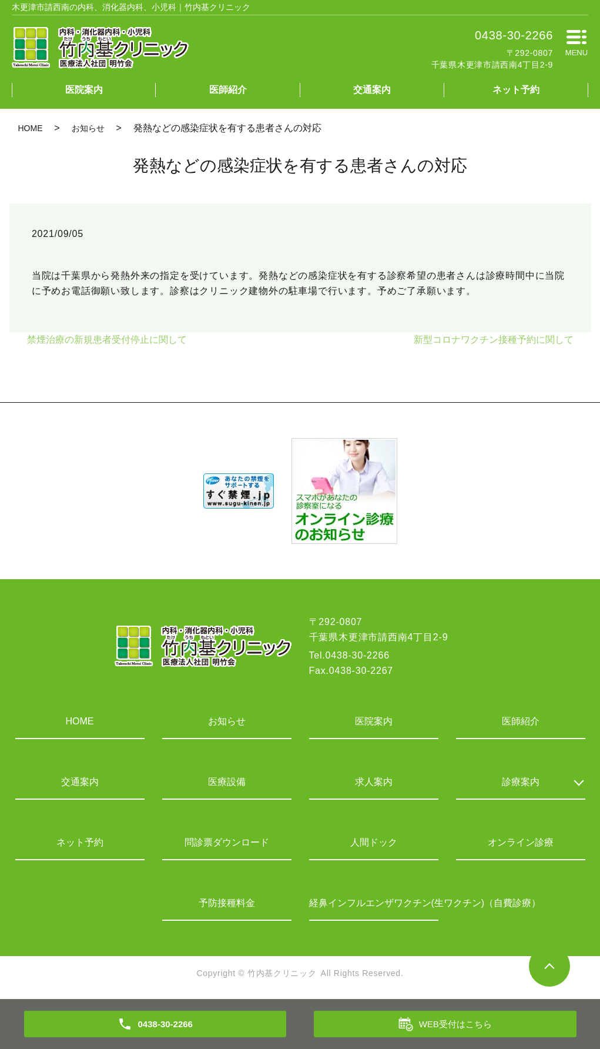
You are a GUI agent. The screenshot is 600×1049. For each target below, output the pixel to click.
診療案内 (520, 782)
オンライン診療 (521, 842)
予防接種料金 (227, 903)
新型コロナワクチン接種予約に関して (494, 340)
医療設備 (227, 782)
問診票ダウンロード (227, 842)
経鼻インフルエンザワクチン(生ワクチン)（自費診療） (373, 903)
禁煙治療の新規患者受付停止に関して (107, 340)
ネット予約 (515, 90)
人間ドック (373, 842)
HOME (30, 128)
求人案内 (374, 782)
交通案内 (372, 90)
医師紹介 (228, 90)
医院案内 (84, 90)
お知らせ (88, 128)
